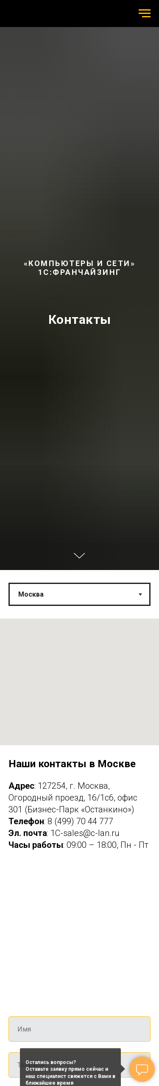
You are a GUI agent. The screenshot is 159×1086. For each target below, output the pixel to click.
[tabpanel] (79, 747)
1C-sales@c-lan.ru (85, 833)
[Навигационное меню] (145, 13)
